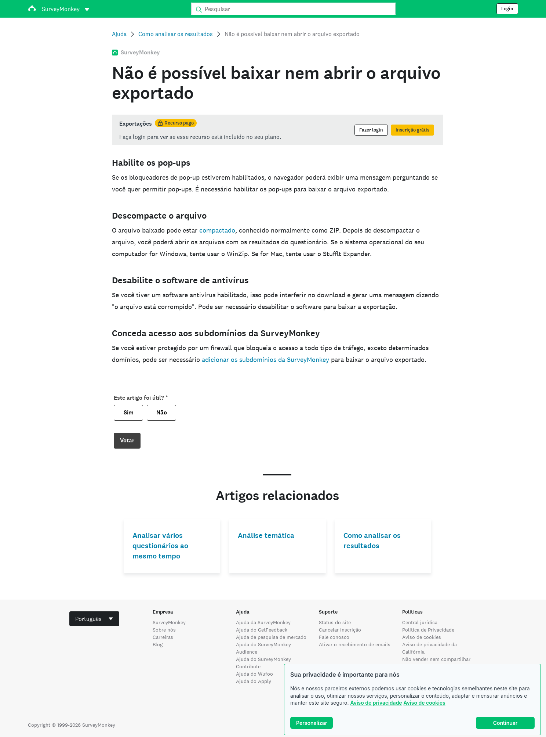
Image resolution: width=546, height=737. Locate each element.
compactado (217, 230)
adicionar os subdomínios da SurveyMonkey (265, 359)
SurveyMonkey (169, 622)
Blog (158, 644)
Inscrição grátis (412, 130)
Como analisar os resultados (175, 34)
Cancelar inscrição (340, 629)
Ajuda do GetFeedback (261, 629)
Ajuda (119, 34)
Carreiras (163, 637)
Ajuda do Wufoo (254, 674)
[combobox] (94, 618)
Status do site (335, 622)
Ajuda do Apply (253, 681)
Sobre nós (164, 629)
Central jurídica (419, 622)
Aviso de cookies (424, 703)
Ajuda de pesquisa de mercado (271, 637)
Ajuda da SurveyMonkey (263, 622)
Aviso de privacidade (376, 703)
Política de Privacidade (428, 629)
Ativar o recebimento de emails (354, 644)
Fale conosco (334, 637)
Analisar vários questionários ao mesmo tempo (160, 546)
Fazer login (371, 130)
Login (507, 9)
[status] (277, 130)
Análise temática (266, 535)
